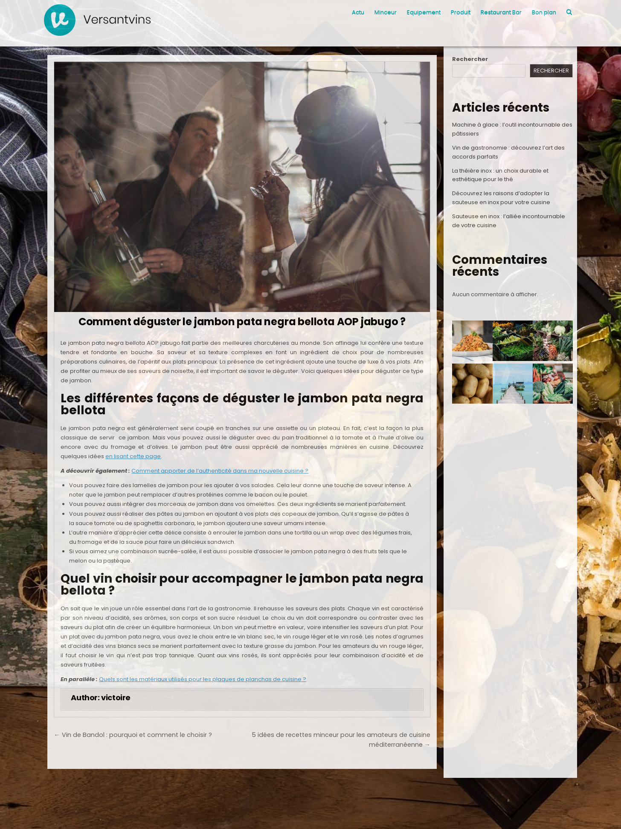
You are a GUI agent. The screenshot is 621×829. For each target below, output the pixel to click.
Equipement (424, 12)
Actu (358, 12)
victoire (116, 697)
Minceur (385, 12)
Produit (460, 12)
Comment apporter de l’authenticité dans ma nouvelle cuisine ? (219, 471)
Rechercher (470, 59)
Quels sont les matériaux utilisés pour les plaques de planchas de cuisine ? (202, 679)
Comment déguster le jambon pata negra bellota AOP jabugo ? (242, 322)
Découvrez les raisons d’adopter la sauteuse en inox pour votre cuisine (501, 197)
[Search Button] (569, 12)
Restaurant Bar (501, 12)
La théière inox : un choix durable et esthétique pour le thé (500, 175)
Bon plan (544, 12)
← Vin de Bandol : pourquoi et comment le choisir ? (133, 735)
